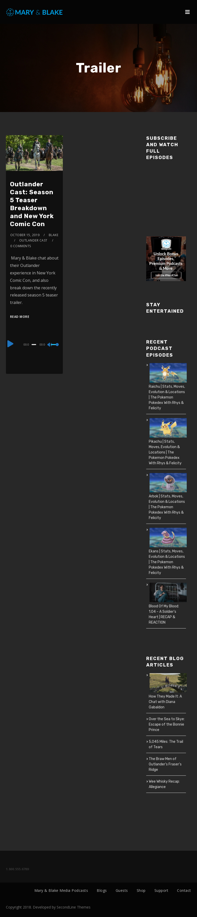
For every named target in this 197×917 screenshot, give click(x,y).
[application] (34, 344)
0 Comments (20, 246)
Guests (122, 890)
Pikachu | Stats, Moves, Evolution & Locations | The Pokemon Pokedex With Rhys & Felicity (165, 452)
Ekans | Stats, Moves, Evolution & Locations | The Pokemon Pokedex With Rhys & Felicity (167, 562)
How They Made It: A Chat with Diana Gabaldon (165, 701)
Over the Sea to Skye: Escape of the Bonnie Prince (167, 724)
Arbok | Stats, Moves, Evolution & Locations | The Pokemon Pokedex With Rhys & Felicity (167, 507)
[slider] (34, 344)
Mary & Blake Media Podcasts (61, 890)
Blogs (102, 890)
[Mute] (50, 345)
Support (161, 890)
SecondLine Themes (74, 907)
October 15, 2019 (25, 235)
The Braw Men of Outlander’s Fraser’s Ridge (165, 764)
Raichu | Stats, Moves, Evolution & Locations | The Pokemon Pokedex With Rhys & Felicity (167, 397)
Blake (53, 235)
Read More (19, 316)
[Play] (10, 344)
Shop (141, 890)
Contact (184, 890)
